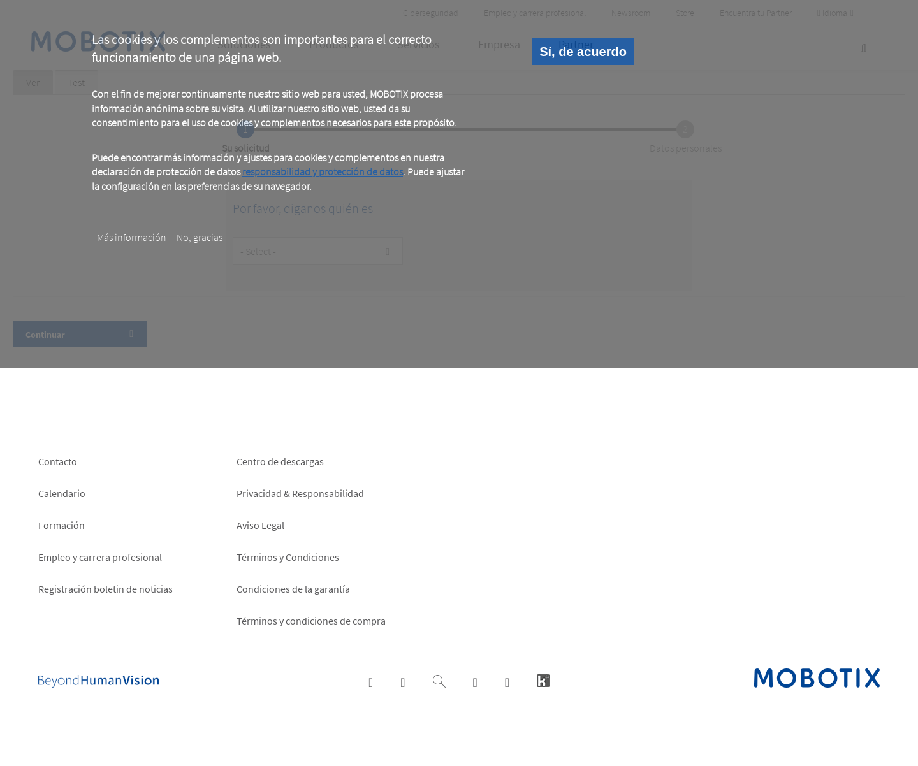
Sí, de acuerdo (583, 52)
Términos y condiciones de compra (311, 620)
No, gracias (199, 237)
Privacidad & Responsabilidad (300, 493)
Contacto (57, 461)
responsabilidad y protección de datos (322, 171)
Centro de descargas (280, 461)
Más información (131, 237)
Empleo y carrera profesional (100, 557)
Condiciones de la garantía (293, 588)
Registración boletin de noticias (105, 588)
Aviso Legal (260, 525)
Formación (61, 525)
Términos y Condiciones (288, 557)
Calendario (61, 493)
